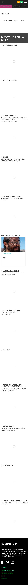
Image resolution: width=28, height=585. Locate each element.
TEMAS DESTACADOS (6, 6)
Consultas (4, 578)
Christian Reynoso (7, 253)
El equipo (3, 567)
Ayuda (3, 575)
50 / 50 (4, 258)
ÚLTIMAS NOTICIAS (17, 6)
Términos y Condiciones (7, 570)
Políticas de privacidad (7, 573)
